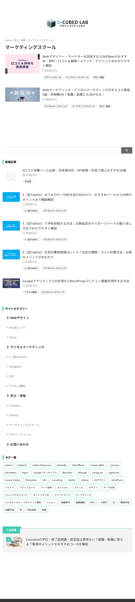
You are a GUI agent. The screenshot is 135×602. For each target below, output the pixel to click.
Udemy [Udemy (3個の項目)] (85, 480)
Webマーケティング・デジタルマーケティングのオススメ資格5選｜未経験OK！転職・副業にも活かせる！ (86, 91)
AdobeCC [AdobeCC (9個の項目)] (22, 465)
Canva (12, 337)
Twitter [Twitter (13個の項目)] (72, 480)
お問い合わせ (19, 444)
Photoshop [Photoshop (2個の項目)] (31, 480)
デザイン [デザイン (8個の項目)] (93, 487)
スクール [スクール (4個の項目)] (78, 487)
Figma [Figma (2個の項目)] (25, 472)
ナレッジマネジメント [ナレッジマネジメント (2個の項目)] (16, 494)
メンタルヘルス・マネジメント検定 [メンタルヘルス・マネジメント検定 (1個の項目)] (23, 502)
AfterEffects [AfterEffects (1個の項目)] (78, 465)
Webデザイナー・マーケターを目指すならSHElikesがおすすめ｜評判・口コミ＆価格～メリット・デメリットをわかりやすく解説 (86, 61)
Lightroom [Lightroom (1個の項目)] (113, 472)
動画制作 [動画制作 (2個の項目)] (65, 502)
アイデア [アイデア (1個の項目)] (9, 487)
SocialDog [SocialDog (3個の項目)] (57, 480)
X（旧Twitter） (19, 357)
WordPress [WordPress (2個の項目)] (117, 480)
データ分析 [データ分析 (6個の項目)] (109, 487)
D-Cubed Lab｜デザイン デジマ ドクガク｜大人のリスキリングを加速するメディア (67, 586)
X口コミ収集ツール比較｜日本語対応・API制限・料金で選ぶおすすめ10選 (74, 170)
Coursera (14, 405)
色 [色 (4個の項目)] (21, 509)
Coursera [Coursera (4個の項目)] (114, 465)
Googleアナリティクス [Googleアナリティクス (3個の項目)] (45, 472)
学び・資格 (18, 395)
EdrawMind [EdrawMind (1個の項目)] (10, 472)
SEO (11, 376)
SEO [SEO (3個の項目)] (44, 480)
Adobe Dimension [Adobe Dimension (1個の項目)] (42, 465)
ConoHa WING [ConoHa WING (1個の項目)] (97, 465)
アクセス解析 (17, 386)
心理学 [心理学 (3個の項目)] (103, 502)
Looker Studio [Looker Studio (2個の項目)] (12, 480)
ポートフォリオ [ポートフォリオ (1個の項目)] (41, 494)
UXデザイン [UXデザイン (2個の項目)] (100, 480)
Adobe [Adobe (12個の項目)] (8, 465)
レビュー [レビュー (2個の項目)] (51, 502)
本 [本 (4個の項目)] (114, 502)
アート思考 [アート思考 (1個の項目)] (46, 487)
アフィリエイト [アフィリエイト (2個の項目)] (27, 487)
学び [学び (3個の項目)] (92, 502)
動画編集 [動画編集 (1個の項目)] (80, 502)
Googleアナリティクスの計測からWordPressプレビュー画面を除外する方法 (76, 281)
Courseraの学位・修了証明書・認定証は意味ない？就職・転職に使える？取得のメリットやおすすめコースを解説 (74, 541)
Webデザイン (19, 317)
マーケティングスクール (24, 425)
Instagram (15, 366)
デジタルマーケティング (27, 347)
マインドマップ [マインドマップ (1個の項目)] (62, 494)
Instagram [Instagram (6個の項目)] (98, 472)
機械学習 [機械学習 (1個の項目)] (124, 502)
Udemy (13, 415)
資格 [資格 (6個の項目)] (44, 509)
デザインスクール (20, 434)
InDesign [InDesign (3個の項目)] (82, 472)
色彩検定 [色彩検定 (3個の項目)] (31, 509)
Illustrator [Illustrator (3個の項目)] (67, 472)
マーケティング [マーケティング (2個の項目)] (83, 494)
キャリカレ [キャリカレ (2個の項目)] (63, 487)
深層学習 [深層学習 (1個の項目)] (9, 509)
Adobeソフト (17, 327)
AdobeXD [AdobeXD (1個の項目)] (61, 465)
